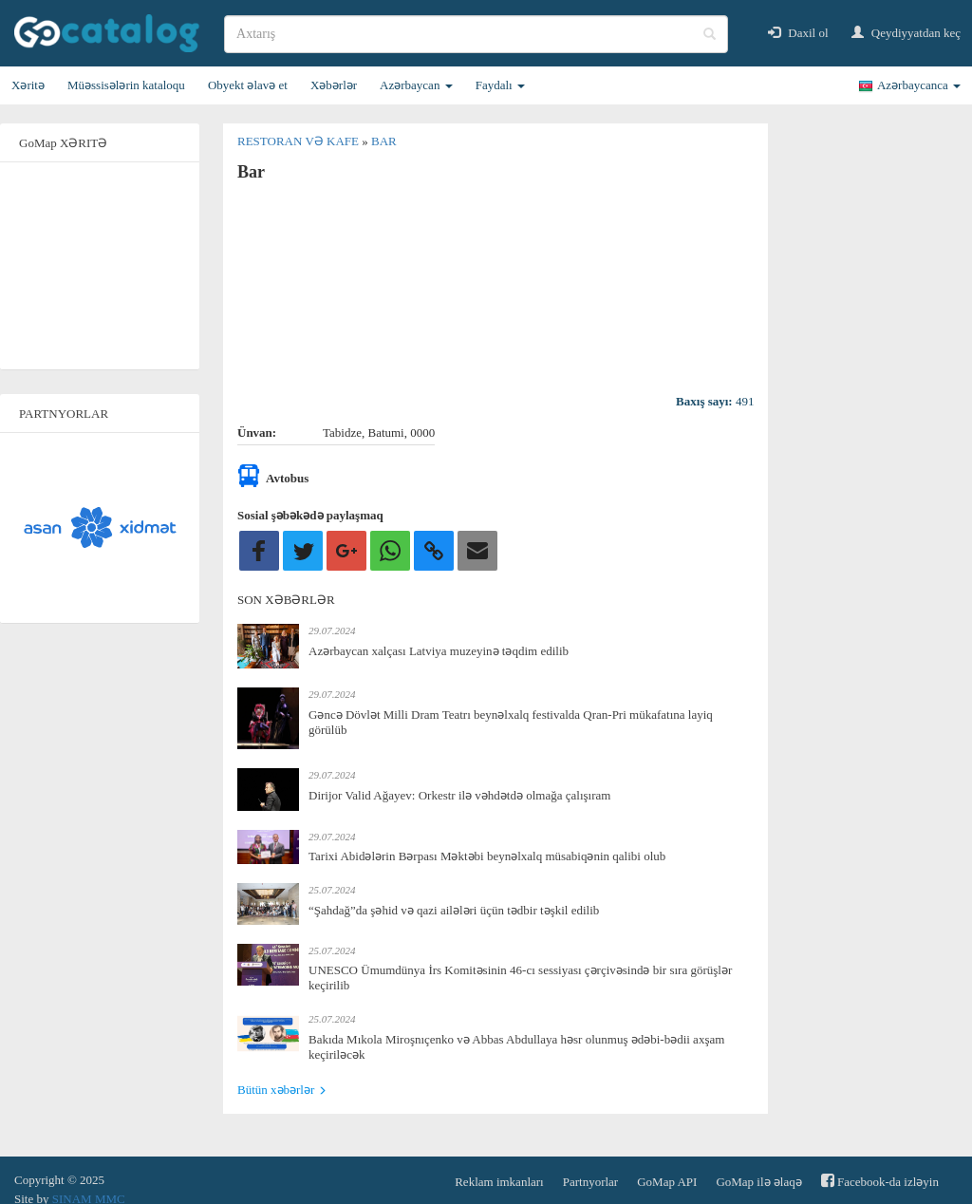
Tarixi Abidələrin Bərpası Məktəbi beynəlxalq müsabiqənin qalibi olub (486, 856)
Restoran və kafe (299, 141)
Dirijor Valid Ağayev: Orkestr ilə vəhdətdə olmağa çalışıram (459, 795)
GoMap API (667, 1182)
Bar (384, 141)
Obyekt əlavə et (248, 85)
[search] (476, 34)
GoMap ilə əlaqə (758, 1182)
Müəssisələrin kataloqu (126, 85)
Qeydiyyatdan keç (906, 33)
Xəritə (28, 85)
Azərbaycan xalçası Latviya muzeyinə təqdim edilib (438, 651)
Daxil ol (798, 33)
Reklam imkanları (499, 1182)
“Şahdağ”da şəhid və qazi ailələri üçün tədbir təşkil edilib (453, 910)
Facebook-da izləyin (880, 1181)
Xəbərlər (333, 85)
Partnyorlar (590, 1182)
